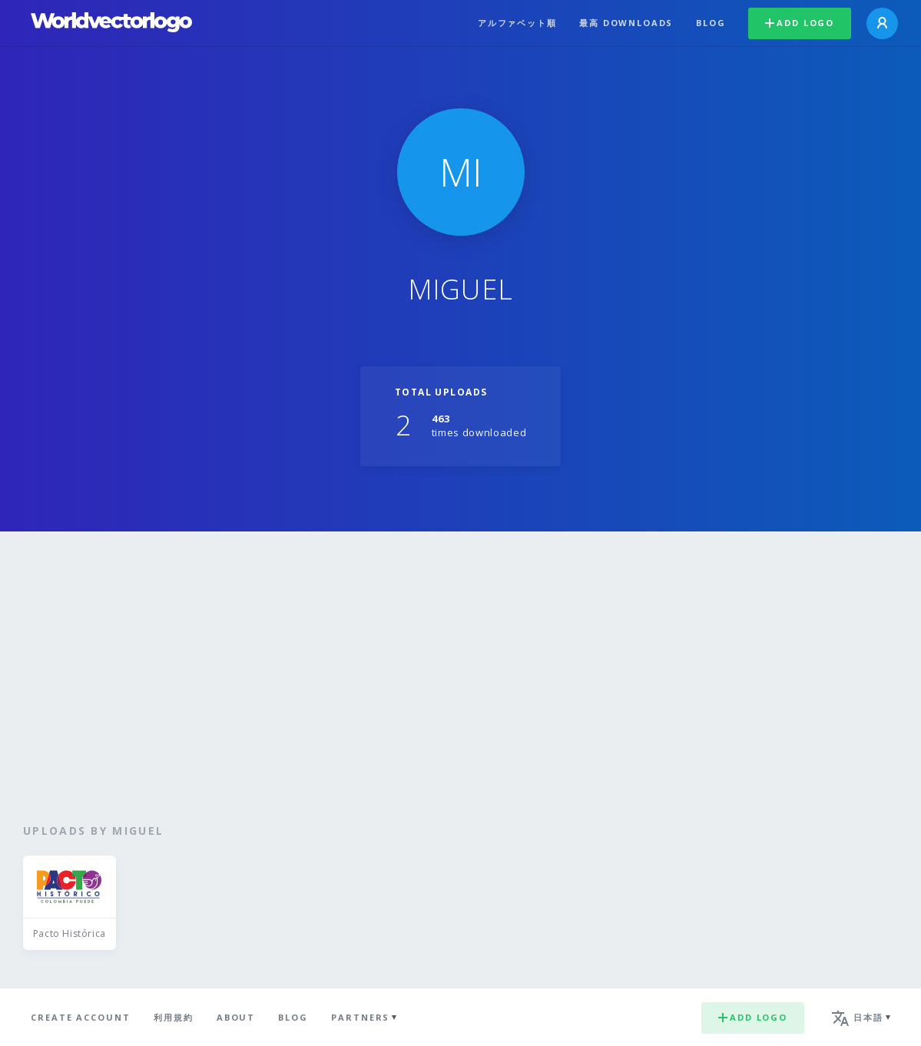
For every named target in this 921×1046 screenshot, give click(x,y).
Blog (710, 22)
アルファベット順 (517, 22)
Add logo (799, 22)
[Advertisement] (460, 677)
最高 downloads (626, 22)
